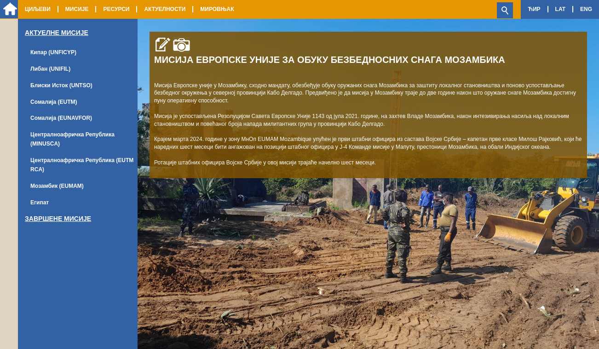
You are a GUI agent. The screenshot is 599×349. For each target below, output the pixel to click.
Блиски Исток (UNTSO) (61, 85)
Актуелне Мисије (56, 32)
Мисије (77, 9)
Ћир (534, 9)
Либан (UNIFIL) (50, 69)
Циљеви (38, 9)
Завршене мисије (58, 218)
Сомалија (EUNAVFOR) (61, 118)
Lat (560, 9)
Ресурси (116, 9)
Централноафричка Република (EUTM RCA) (81, 165)
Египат (39, 202)
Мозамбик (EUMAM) (57, 186)
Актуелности (164, 9)
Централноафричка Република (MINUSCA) (72, 139)
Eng (586, 9)
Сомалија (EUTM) (53, 102)
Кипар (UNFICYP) (53, 52)
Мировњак (217, 9)
